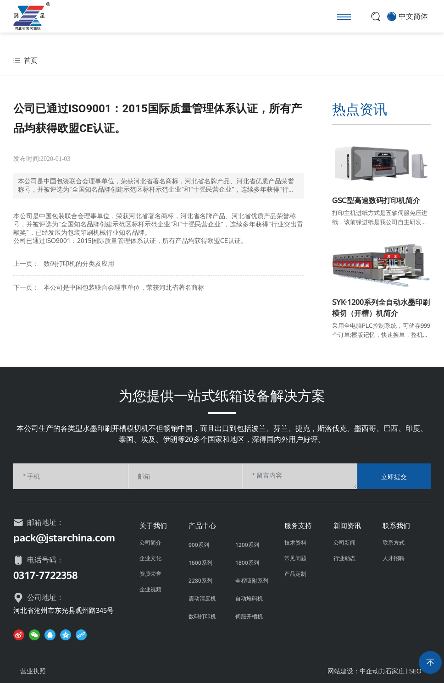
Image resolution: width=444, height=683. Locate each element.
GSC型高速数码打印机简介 (376, 200)
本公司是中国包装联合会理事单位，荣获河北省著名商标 (124, 287)
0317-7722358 (45, 575)
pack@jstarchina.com (64, 538)
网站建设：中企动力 (356, 671)
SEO (415, 671)
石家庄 (395, 671)
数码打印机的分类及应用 (79, 263)
